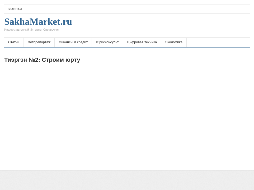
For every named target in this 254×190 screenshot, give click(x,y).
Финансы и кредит (73, 42)
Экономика (173, 42)
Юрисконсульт (107, 42)
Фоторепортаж (38, 42)
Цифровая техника (142, 42)
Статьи (13, 42)
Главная (15, 9)
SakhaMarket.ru (38, 26)
